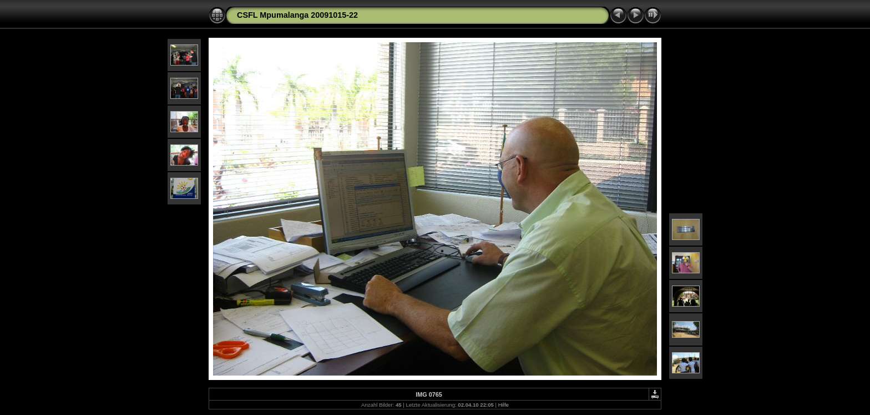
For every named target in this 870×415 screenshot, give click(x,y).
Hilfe (503, 405)
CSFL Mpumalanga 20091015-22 (297, 15)
